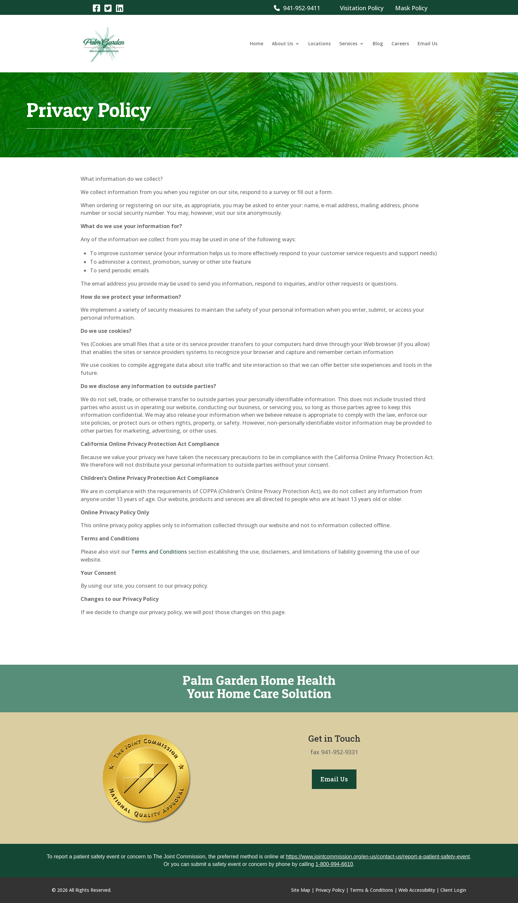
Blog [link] (378, 44)
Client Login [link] (453, 890)
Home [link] (256, 44)
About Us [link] (282, 44)
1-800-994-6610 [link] (334, 864)
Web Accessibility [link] (416, 890)
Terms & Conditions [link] (371, 890)
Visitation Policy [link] (362, 8)
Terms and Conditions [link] (159, 551)
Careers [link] (400, 44)
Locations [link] (319, 44)
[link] (96, 8)
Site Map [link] (300, 890)
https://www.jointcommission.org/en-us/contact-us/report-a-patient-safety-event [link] (378, 856)
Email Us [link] (427, 44)
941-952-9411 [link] (297, 8)
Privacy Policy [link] (330, 890)
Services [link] (348, 44)
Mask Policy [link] (411, 8)
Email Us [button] (334, 779)
